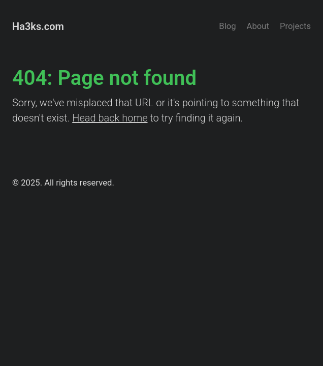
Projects (295, 26)
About (258, 26)
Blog (227, 26)
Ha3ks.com (38, 26)
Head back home (109, 118)
